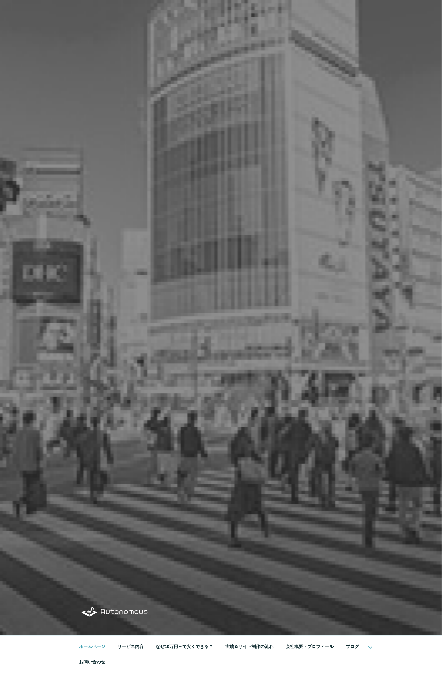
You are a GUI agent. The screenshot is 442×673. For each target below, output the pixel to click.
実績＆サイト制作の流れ (249, 646)
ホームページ (92, 646)
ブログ (352, 646)
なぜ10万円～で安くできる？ (184, 646)
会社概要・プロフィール (310, 646)
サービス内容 (130, 646)
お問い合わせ (92, 661)
